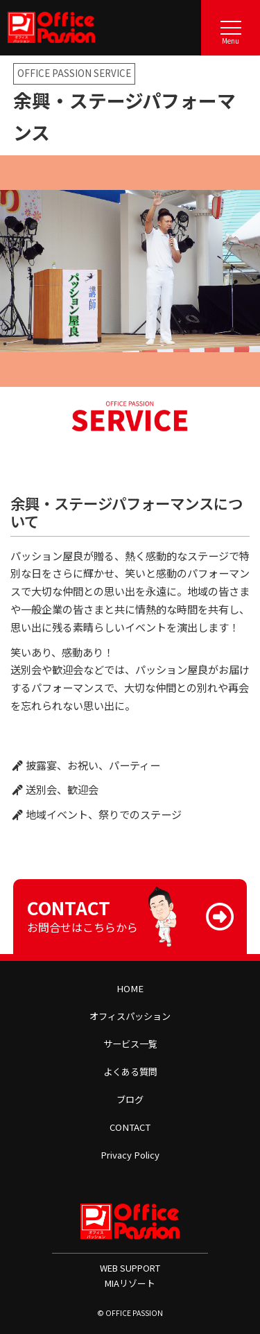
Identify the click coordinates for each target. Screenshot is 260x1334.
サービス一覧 (130, 1043)
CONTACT (130, 1127)
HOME (130, 988)
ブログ (130, 1099)
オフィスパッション (130, 1016)
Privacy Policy (130, 1154)
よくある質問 (130, 1071)
